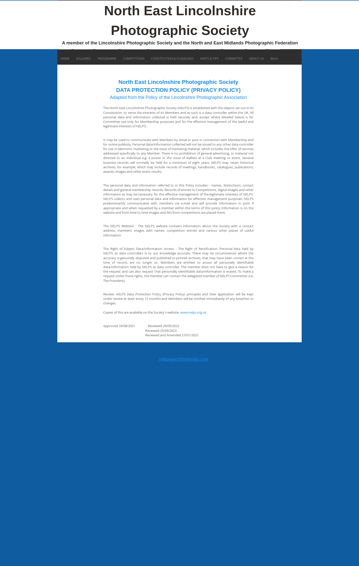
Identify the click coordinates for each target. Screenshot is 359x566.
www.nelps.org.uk (193, 312)
